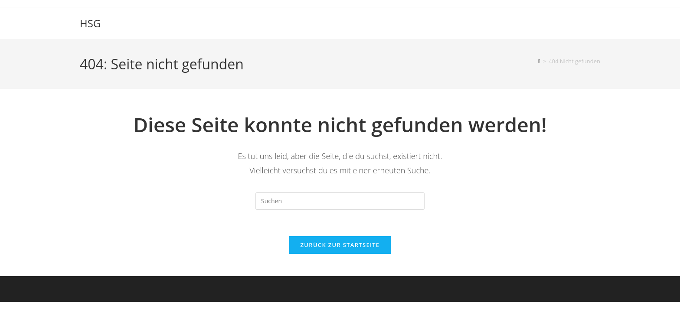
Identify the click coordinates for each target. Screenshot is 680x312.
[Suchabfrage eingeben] (340, 201)
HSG (90, 23)
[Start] (539, 61)
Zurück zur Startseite (340, 245)
